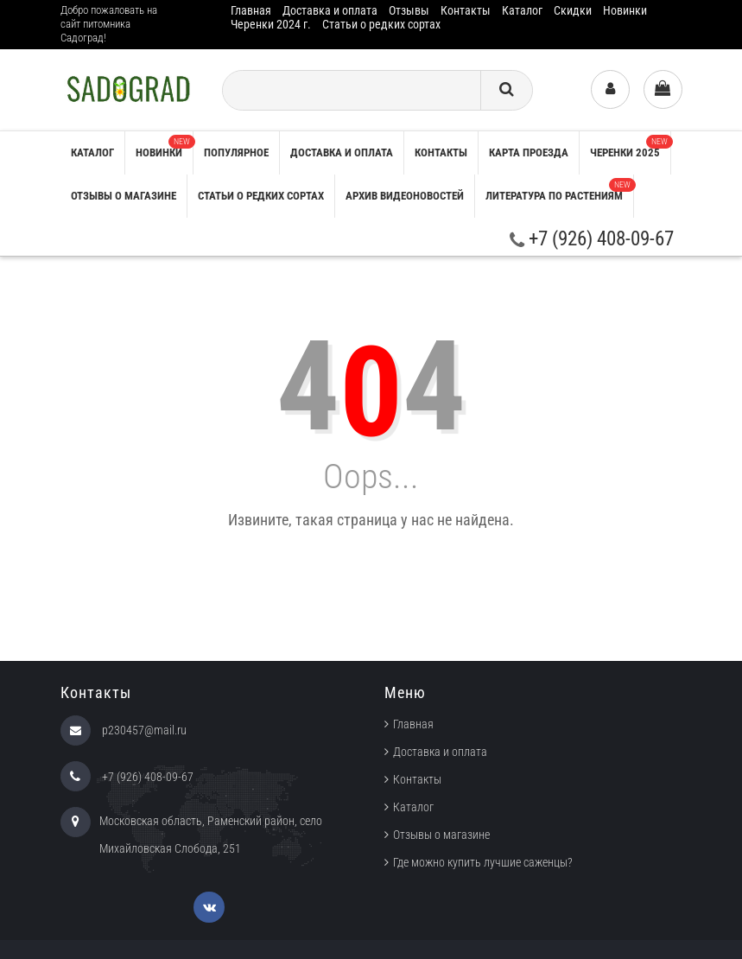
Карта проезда (528, 152)
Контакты (466, 10)
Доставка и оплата (329, 10)
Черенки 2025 (630, 147)
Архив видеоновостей (405, 195)
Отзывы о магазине (123, 195)
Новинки (625, 10)
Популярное (236, 152)
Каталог (522, 10)
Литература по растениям (559, 190)
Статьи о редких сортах (381, 24)
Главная (251, 10)
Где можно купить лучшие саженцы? (483, 862)
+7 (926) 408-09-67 (592, 239)
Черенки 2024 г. (271, 24)
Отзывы (409, 10)
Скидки (573, 10)
